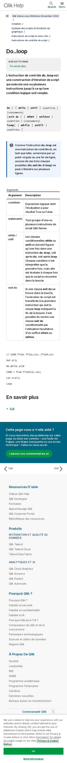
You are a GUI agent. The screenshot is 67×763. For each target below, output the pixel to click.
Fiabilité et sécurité (20, 605)
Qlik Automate (17, 583)
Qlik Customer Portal (21, 513)
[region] (33, 738)
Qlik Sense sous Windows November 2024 (35, 16)
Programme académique (24, 680)
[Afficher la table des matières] (7, 16)
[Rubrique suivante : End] (49, 469)
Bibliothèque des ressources (26, 518)
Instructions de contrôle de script (29, 40)
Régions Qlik (16, 644)
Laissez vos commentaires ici (29, 453)
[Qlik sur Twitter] (53, 711)
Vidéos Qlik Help (19, 493)
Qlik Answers (17, 573)
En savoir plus (18, 66)
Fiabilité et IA (16, 615)
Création (16, 23)
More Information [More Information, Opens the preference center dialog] (33, 758)
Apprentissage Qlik (20, 508)
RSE (11, 671)
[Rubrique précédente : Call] (18, 469)
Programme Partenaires (23, 685)
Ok (33, 751)
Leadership (16, 666)
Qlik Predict (16, 578)
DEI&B (12, 676)
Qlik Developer (18, 498)
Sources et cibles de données (27, 639)
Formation (15, 503)
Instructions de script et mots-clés (30, 36)
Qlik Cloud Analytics (21, 568)
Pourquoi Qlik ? (18, 600)
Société (13, 661)
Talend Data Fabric (20, 554)
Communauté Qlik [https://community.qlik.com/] (34, 711)
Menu (62, 6)
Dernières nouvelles (21, 695)
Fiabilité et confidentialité (24, 610)
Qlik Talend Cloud (20, 549)
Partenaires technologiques (26, 634)
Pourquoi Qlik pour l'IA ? (23, 620)
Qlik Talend (16, 544)
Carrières (14, 690)
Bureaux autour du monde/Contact (30, 700)
